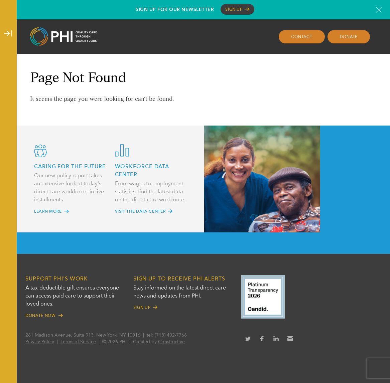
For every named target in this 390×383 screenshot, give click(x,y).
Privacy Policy (39, 342)
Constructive (171, 342)
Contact (301, 37)
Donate (349, 37)
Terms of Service (78, 342)
